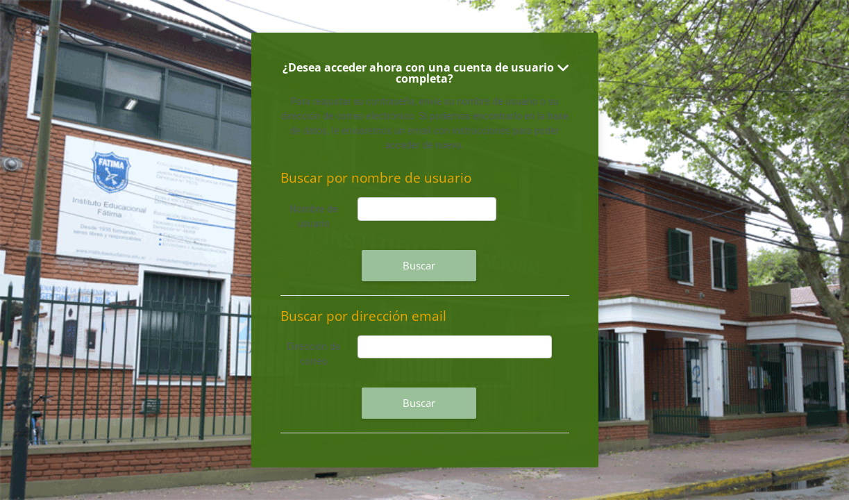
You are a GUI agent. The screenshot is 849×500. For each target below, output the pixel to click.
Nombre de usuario (313, 216)
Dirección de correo (313, 354)
